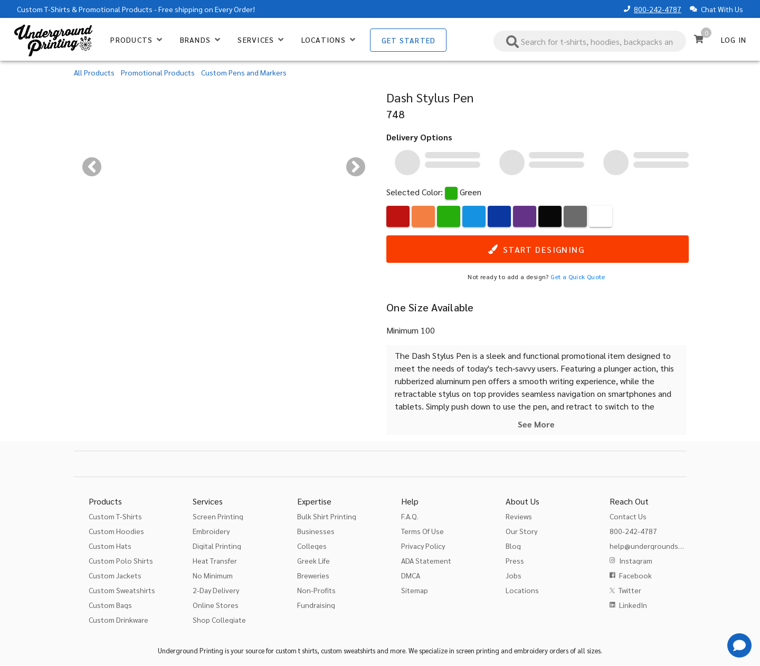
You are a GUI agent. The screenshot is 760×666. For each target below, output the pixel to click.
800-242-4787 (657, 9)
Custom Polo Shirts (121, 560)
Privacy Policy (423, 545)
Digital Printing (217, 545)
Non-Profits (316, 590)
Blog (513, 545)
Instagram (635, 560)
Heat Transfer (215, 560)
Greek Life (313, 560)
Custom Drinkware (118, 619)
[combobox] (590, 41)
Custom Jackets (115, 575)
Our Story (521, 531)
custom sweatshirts (348, 650)
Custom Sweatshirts (122, 590)
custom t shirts (296, 650)
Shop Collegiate (219, 619)
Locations (522, 590)
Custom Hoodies (116, 531)
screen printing (477, 650)
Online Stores (216, 605)
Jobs (513, 575)
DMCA (410, 575)
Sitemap (414, 590)
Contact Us (628, 516)
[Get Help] (739, 645)
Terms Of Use (422, 531)
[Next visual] (355, 166)
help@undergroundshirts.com (659, 545)
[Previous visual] (91, 166)
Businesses (316, 531)
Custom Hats (110, 545)
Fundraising (316, 605)
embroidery (531, 650)
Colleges (312, 545)
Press (515, 560)
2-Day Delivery (216, 590)
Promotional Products (116, 9)
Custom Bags (110, 605)
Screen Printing (218, 516)
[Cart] (698, 39)
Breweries (313, 575)
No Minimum (213, 575)
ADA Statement (426, 560)
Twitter (630, 590)
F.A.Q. (410, 516)
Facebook (635, 575)
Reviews (519, 516)
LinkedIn (633, 605)
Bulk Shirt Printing (326, 516)
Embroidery (211, 531)
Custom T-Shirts (43, 9)
